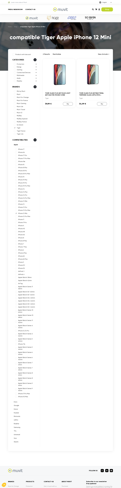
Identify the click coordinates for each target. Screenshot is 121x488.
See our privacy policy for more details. (97, 460)
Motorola (16, 386)
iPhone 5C (21, 265)
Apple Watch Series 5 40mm (27, 330)
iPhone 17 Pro (22, 155)
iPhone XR (21, 231)
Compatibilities (19, 139)
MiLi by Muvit (20, 91)
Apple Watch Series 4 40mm (27, 321)
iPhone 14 (21, 188)
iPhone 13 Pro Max (24, 210)
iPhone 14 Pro (22, 194)
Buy (68, 103)
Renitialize (57, 54)
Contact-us (30, 9)
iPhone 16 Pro (22, 170)
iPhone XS (21, 228)
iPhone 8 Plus (22, 240)
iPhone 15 (21, 176)
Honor (15, 379)
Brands (15, 86)
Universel (16, 404)
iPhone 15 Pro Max (24, 185)
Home (10, 26)
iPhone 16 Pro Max (23, 173)
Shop (107, 9)
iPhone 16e (21, 161)
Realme (16, 393)
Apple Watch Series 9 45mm (27, 360)
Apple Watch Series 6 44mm (27, 342)
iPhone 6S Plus (22, 258)
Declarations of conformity (104, 484)
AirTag (20, 283)
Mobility (19, 80)
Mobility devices (31, 463)
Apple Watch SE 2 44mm (26, 298)
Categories (18, 59)
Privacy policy (88, 484)
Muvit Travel (20, 109)
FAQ (45, 466)
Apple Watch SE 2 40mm (26, 295)
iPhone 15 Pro (22, 182)
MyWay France (21, 121)
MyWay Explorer (21, 118)
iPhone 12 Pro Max (24, 216)
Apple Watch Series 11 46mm (27, 286)
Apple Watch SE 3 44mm (26, 304)
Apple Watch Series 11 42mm (27, 318)
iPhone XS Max (22, 366)
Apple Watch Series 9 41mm (27, 357)
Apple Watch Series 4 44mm (27, 327)
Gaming (19, 69)
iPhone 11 (20, 219)
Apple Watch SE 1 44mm (26, 292)
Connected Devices (23, 72)
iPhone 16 (21, 164)
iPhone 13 (21, 204)
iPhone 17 (21, 149)
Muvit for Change (13, 455)
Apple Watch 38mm (24, 277)
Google (16, 375)
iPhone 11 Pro (22, 222)
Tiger (18, 127)
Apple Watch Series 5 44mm (27, 336)
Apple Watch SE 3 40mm (26, 301)
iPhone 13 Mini (22, 200)
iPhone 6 (20, 249)
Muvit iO (19, 112)
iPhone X (20, 225)
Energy (18, 66)
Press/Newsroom (15, 9)
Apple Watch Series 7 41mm (27, 345)
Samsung (16, 397)
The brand (65, 455)
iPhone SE (21, 234)
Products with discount (22, 54)
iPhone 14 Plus (22, 191)
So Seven (19, 124)
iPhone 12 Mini (22, 213)
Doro (15, 372)
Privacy (64, 460)
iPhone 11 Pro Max (23, 363)
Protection (20, 63)
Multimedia (20, 75)
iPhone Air (21, 152)
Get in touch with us (50, 455)
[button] (4, 485)
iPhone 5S (21, 268)
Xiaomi (15, 412)
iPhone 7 (20, 243)
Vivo (14, 408)
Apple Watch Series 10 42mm (25, 308)
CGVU (78, 484)
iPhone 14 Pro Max (24, 197)
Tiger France (20, 130)
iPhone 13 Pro (22, 207)
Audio (18, 78)
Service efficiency (49, 460)
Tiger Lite (19, 133)
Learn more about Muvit (17, 2)
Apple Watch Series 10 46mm (25, 314)
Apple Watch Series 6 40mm (27, 339)
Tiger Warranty (48, 463)
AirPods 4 (21, 274)
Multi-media (30, 466)
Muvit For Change (22, 97)
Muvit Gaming (21, 103)
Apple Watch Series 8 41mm (27, 351)
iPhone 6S (21, 255)
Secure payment (49, 457)
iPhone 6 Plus (22, 252)
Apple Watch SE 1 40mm (26, 289)
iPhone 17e (21, 333)
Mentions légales (67, 484)
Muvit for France (13, 457)
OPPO (15, 390)
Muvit (18, 94)
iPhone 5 (20, 261)
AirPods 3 (21, 271)
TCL (14, 401)
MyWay (18, 115)
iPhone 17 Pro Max (24, 158)
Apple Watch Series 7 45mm (27, 348)
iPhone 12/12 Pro (23, 324)
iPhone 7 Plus (22, 246)
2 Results (46, 54)
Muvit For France (21, 100)
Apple (15, 144)
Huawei (15, 383)
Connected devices (32, 471)
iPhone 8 (20, 237)
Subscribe (107, 466)
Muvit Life (19, 106)
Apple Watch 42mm (24, 280)
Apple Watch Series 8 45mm (27, 354)
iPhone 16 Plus (22, 167)
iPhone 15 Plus (22, 179)
